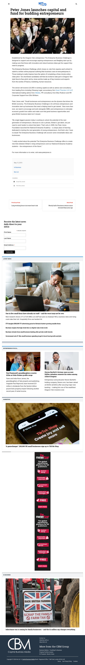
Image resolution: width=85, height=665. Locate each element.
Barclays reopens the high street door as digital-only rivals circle (27, 328)
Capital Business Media (28, 659)
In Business (17, 167)
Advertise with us (44, 640)
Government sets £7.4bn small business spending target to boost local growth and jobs (33, 336)
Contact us (42, 638)
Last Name (7, 238)
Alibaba (37, 93)
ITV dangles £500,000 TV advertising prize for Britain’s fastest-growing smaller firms (33, 324)
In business (7, 575)
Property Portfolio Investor (46, 652)
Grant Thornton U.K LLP (64, 90)
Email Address (9, 245)
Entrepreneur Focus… (10, 348)
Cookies (75, 661)
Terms (59, 661)
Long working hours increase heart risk (25, 205)
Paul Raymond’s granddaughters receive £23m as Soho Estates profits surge (21, 374)
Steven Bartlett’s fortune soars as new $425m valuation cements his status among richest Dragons (61, 374)
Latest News (7, 259)
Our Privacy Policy (67, 661)
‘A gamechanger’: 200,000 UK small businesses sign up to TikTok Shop (32, 446)
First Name (7, 232)
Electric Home (50, 654)
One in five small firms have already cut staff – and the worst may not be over (35, 313)
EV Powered (42, 654)
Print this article (18, 185)
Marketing (6, 399)
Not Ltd (16, 172)
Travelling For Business (56, 650)
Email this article (18, 181)
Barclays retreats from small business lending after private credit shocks (29, 332)
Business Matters (44, 650)
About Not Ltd (43, 642)
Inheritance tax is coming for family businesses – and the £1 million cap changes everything (40, 629)
